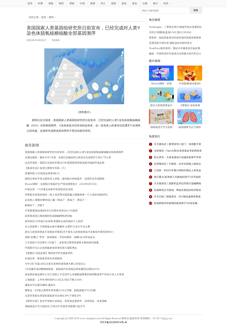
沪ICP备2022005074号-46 (113, 322)
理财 (71, 3)
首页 (29, 3)
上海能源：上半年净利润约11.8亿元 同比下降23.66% (53, 279)
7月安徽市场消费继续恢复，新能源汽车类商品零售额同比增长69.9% (62, 269)
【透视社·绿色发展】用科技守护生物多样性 (49, 253)
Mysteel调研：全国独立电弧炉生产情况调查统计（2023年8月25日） (62, 184)
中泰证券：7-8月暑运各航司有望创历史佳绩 (49, 189)
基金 (124, 3)
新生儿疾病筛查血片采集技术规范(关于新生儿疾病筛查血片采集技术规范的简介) (69, 232)
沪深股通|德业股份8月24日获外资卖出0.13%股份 (51, 210)
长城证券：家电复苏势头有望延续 (43, 258)
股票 (92, 3)
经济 (166, 3)
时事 (40, 3)
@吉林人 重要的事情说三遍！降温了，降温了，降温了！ (56, 200)
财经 (61, 3)
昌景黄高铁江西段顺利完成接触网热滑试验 (48, 216)
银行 (155, 3)
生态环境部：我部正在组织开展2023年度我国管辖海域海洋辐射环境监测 (64, 162)
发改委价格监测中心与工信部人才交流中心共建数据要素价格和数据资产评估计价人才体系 (74, 274)
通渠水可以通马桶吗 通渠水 (40, 285)
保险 (50, 3)
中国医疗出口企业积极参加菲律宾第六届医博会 (51, 248)
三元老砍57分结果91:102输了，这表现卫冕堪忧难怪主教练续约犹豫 (62, 242)
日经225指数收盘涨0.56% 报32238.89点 (170, 32)
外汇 (103, 3)
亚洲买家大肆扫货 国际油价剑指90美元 (170, 43)
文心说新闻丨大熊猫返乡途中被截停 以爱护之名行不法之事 (57, 226)
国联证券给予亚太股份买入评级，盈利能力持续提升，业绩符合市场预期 (64, 178)
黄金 (134, 3)
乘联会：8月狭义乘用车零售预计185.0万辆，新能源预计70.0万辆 (60, 290)
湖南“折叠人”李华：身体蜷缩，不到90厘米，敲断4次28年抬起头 (60, 237)
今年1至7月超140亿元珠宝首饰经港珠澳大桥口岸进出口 (55, 263)
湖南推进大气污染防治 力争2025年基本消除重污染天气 (55, 306)
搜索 (195, 10)
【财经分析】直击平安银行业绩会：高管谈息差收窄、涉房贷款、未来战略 (66, 301)
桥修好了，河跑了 (35, 205)
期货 (113, 3)
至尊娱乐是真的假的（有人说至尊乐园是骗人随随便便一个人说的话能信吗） (67, 194)
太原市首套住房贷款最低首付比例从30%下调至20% (53, 295)
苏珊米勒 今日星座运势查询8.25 (42, 173)
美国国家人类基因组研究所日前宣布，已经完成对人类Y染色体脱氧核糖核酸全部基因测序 (74, 152)
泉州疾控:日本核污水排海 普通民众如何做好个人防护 (54, 221)
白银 (145, 3)
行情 (82, 3)
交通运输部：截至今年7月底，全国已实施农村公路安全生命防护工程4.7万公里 (68, 157)
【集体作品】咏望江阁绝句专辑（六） (46, 168)
